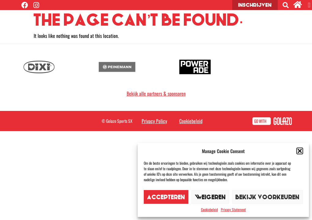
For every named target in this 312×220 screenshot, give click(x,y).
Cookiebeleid (209, 209)
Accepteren (166, 197)
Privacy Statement (233, 209)
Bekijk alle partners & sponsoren (156, 93)
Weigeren (210, 197)
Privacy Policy (154, 121)
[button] (300, 151)
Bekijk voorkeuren (267, 197)
